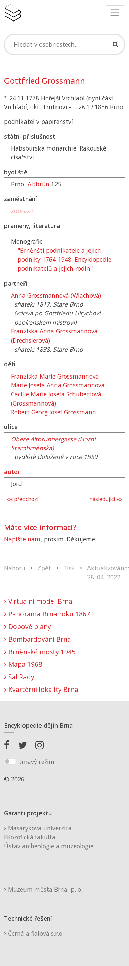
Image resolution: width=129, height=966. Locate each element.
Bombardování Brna (37, 639)
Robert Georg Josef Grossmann (53, 412)
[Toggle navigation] (115, 12)
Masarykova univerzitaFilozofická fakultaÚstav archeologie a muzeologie (48, 837)
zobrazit (22, 211)
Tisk (69, 568)
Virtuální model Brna (38, 601)
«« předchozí (22, 499)
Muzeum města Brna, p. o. (43, 889)
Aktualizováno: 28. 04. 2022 (108, 572)
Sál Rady (19, 676)
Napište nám (22, 539)
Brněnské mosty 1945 (40, 651)
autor (12, 472)
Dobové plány (27, 626)
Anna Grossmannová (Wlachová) (56, 295)
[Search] (64, 44)
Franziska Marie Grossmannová (55, 376)
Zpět (44, 568)
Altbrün (38, 184)
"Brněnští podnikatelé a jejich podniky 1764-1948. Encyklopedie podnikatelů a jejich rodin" (64, 259)
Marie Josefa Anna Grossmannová (58, 385)
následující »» (105, 499)
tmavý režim (36, 761)
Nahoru (14, 568)
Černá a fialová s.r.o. (34, 933)
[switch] (10, 761)
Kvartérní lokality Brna (41, 689)
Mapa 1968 (23, 664)
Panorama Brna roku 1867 (47, 614)
